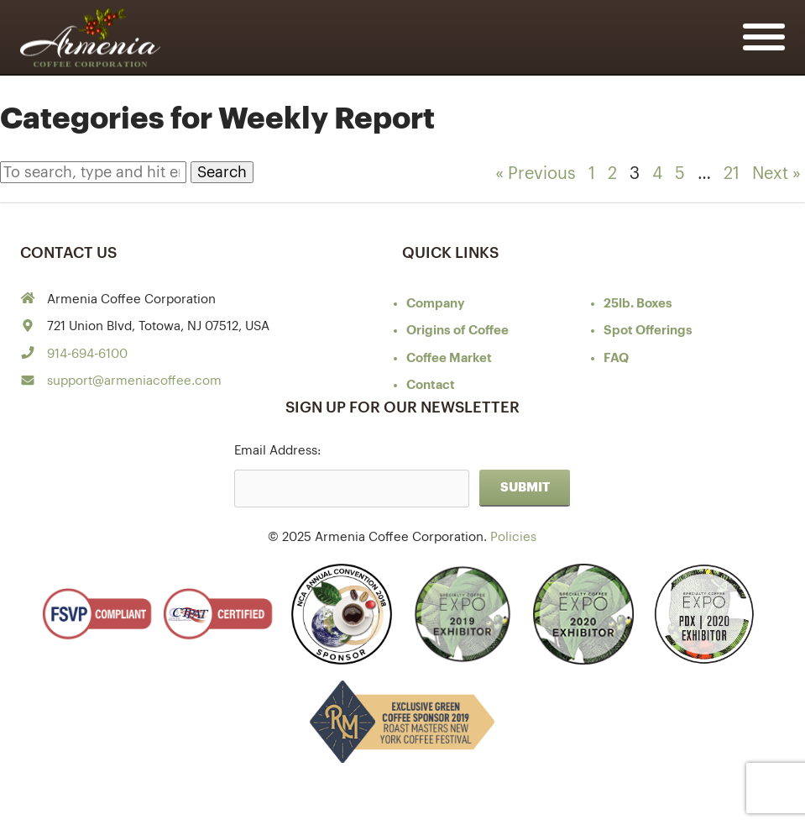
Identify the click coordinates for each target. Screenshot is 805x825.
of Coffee (457, 330)
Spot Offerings (648, 330)
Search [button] (222, 172)
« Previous (535, 174)
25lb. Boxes (638, 303)
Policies (513, 537)
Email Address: (277, 450)
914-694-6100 (87, 354)
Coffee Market (449, 358)
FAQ (616, 358)
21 (732, 174)
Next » (776, 174)
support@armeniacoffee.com (134, 381)
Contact (430, 385)
